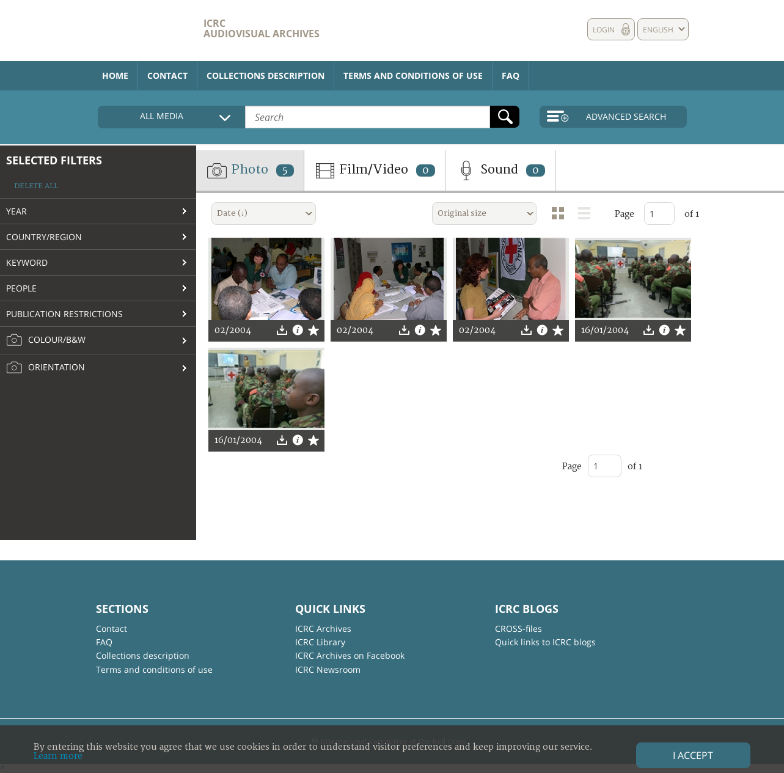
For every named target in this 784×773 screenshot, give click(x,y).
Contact (167, 75)
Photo (250, 170)
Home (115, 75)
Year (16, 211)
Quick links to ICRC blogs (545, 642)
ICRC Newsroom (328, 669)
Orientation (45, 368)
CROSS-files (518, 628)
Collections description (265, 75)
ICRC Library (320, 642)
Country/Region (44, 237)
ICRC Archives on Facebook (350, 655)
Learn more (58, 756)
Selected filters (54, 160)
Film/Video (374, 170)
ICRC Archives (323, 628)
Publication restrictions (64, 314)
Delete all (36, 186)
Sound (500, 170)
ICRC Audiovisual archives (261, 28)
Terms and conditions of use (413, 75)
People (21, 288)
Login (604, 29)
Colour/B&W (46, 340)
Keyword (27, 262)
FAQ (510, 75)
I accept (693, 755)
